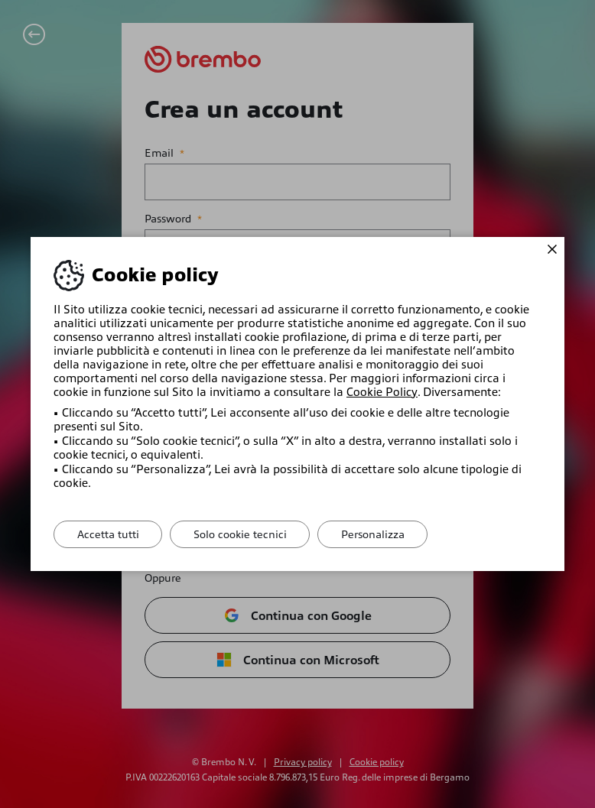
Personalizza (374, 534)
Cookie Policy (381, 392)
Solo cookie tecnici (241, 534)
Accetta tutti (108, 534)
